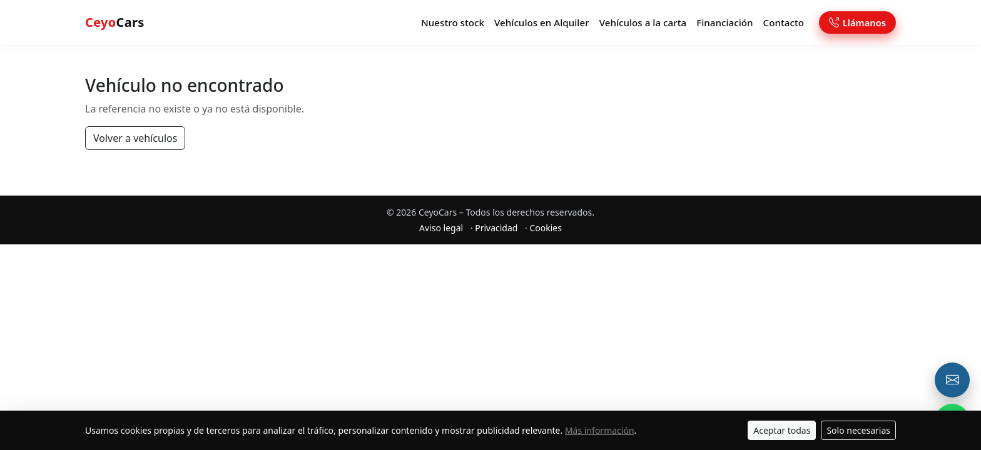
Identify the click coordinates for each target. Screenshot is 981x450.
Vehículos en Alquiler (541, 22)
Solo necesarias (858, 430)
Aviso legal (441, 228)
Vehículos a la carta (643, 22)
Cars (115, 22)
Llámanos (857, 22)
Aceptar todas (781, 430)
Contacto (784, 22)
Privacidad (496, 228)
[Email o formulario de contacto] (952, 380)
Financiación (724, 22)
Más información (599, 430)
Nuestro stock (452, 22)
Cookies (545, 228)
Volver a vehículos (135, 138)
